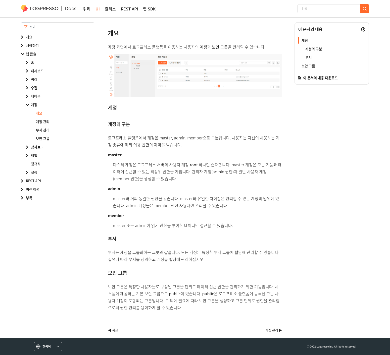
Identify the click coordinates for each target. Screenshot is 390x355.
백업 (34, 155)
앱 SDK (149, 9)
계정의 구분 (313, 48)
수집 (34, 87)
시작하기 (32, 45)
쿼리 (87, 9)
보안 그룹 (42, 138)
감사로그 (37, 146)
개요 (29, 36)
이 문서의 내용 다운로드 (320, 77)
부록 (29, 197)
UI (98, 9)
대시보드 (37, 70)
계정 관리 (42, 121)
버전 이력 (33, 189)
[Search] (62, 26)
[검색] (328, 8)
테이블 (36, 96)
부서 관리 (42, 129)
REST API (129, 9)
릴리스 (110, 9)
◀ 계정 (113, 330)
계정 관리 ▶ (273, 330)
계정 (34, 104)
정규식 (36, 163)
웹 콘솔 (31, 53)
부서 (308, 57)
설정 (34, 172)
